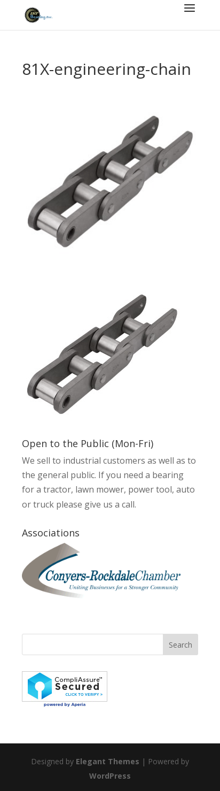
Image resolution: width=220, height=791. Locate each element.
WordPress (110, 776)
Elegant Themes (107, 761)
